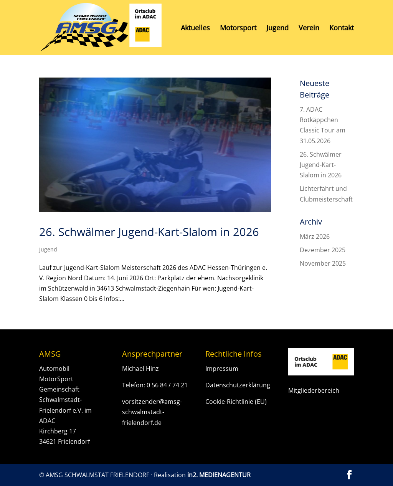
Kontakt (341, 28)
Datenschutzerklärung (237, 385)
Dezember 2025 (322, 250)
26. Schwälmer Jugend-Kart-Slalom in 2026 (149, 231)
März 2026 (315, 236)
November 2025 (323, 263)
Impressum (221, 368)
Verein (309, 28)
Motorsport (238, 28)
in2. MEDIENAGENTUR (219, 475)
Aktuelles (195, 28)
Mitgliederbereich (313, 390)
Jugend (277, 28)
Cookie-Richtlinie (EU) (236, 401)
